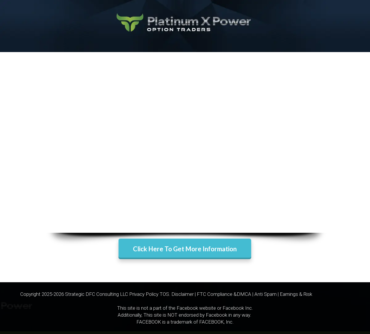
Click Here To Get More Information (185, 249)
